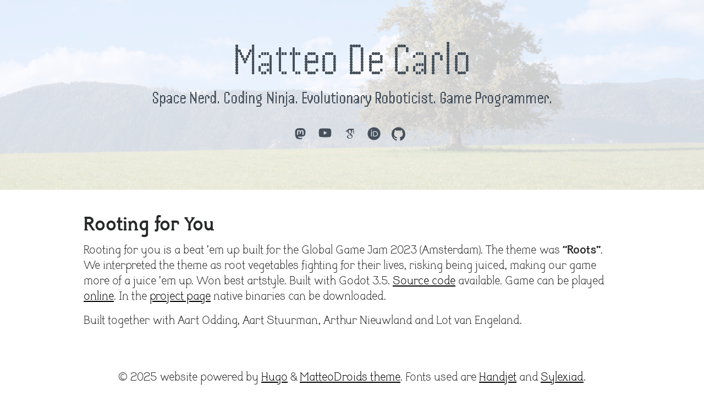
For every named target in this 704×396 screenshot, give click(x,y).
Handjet (497, 377)
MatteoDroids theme (350, 377)
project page (180, 296)
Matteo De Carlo (352, 59)
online (99, 296)
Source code (424, 281)
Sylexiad (562, 377)
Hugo (274, 377)
